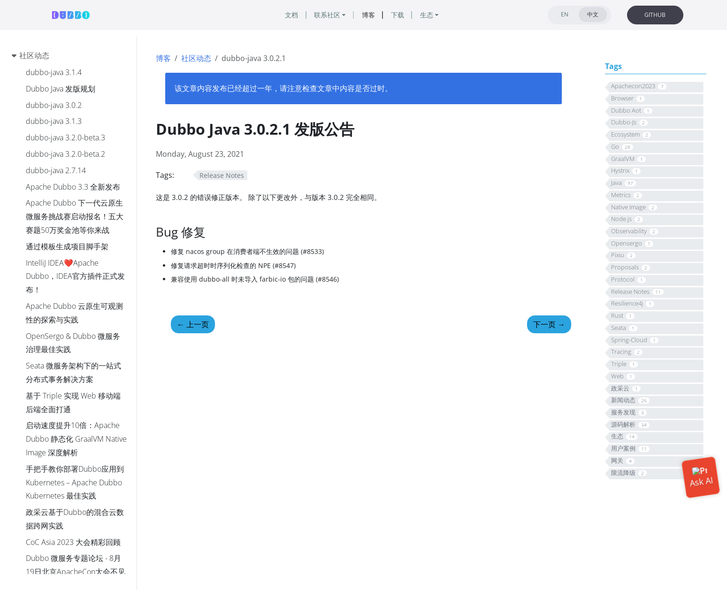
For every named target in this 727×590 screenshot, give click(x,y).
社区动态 (196, 58)
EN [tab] (564, 14)
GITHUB (655, 15)
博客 (163, 58)
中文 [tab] (592, 14)
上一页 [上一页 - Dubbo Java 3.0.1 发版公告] (193, 324)
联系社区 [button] (327, 14)
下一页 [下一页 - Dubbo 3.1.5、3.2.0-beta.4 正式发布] (549, 324)
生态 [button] (426, 14)
